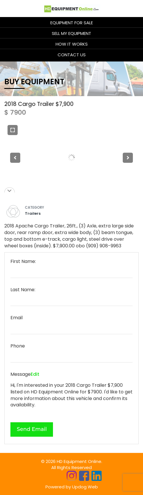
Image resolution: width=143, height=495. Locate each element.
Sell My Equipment (71, 33)
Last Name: (22, 290)
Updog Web (85, 487)
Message (20, 374)
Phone (17, 346)
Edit (35, 374)
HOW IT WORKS (72, 44)
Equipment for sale (71, 23)
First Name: (23, 261)
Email (16, 318)
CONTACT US (72, 55)
